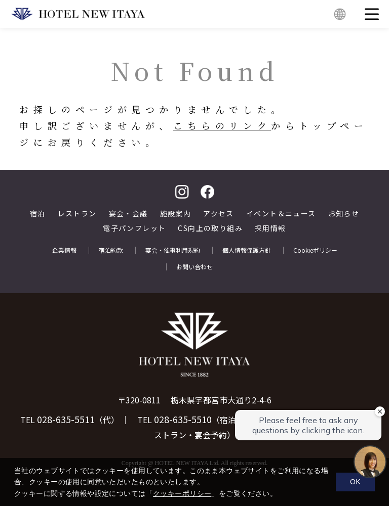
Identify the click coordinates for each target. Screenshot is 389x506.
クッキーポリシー (182, 493)
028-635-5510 (183, 419)
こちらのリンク (222, 125)
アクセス (218, 213)
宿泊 (38, 213)
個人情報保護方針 (246, 250)
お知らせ (344, 213)
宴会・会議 (128, 213)
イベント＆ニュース (281, 213)
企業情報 (64, 250)
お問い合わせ (194, 266)
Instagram (182, 192)
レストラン (77, 213)
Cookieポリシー (315, 250)
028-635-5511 (66, 419)
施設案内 (175, 213)
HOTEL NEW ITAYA (78, 14)
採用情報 (270, 228)
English (340, 14)
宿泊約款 (111, 250)
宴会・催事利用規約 (172, 250)
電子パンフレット (134, 228)
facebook (207, 192)
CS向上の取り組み (210, 228)
